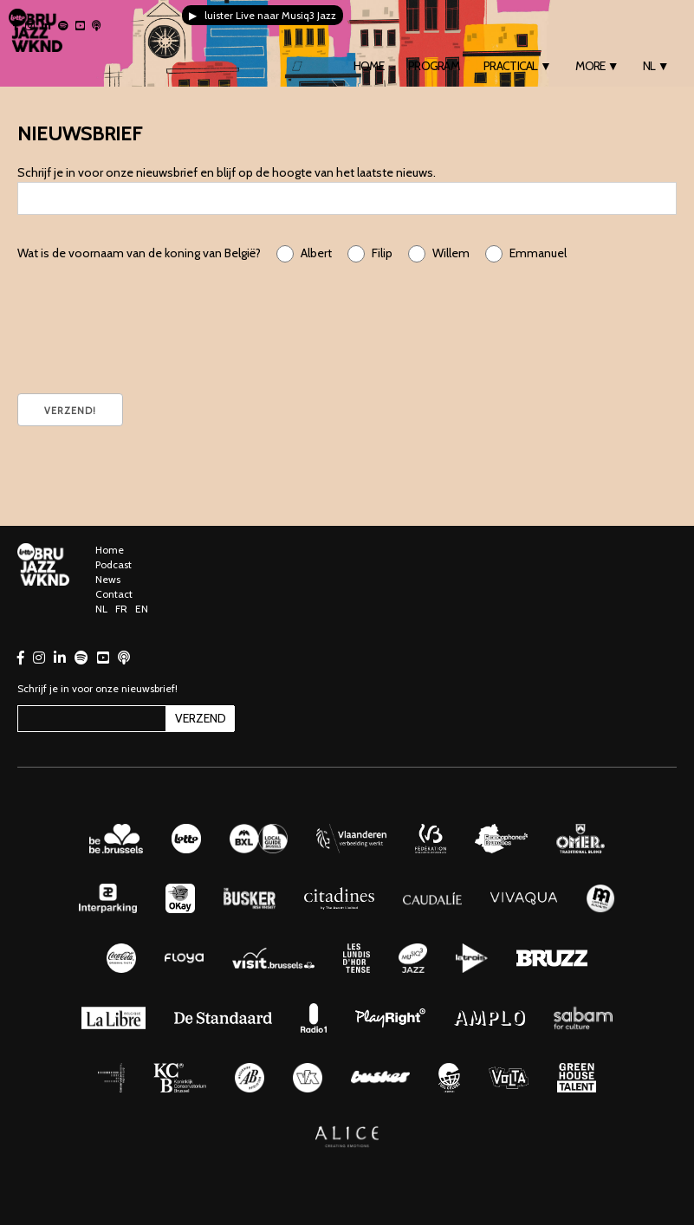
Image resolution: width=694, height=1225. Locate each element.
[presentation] (149, 326)
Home (368, 66)
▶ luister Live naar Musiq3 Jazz (262, 15)
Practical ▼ (517, 66)
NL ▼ (656, 66)
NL (101, 608)
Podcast (113, 564)
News (107, 579)
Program (433, 66)
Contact (114, 593)
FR (121, 608)
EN (141, 608)
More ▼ (597, 66)
